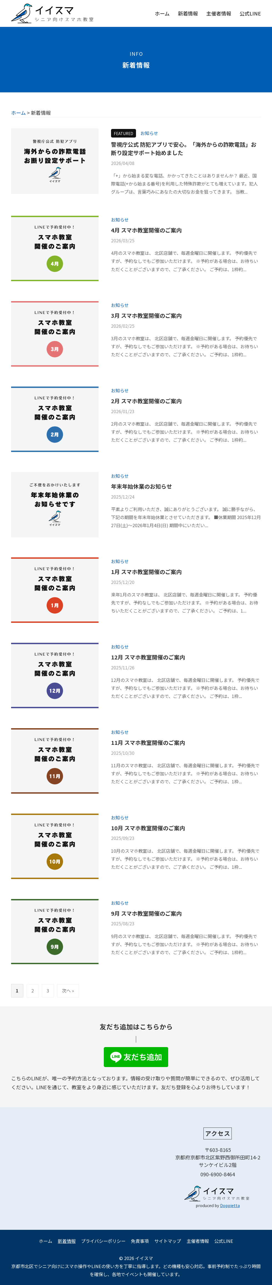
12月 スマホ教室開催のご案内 (148, 657)
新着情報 (188, 13)
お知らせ (149, 133)
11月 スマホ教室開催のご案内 (148, 742)
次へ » (68, 990)
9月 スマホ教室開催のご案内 (146, 913)
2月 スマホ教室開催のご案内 (146, 401)
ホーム (162, 13)
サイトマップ (167, 1241)
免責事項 (140, 1241)
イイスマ (144, 1258)
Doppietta (230, 1205)
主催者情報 (218, 13)
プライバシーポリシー (103, 1241)
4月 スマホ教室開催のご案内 (146, 230)
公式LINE (250, 13)
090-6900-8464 (217, 1174)
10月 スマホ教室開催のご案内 (148, 828)
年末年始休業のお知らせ (141, 486)
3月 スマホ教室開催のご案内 (146, 315)
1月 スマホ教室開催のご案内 (146, 572)
